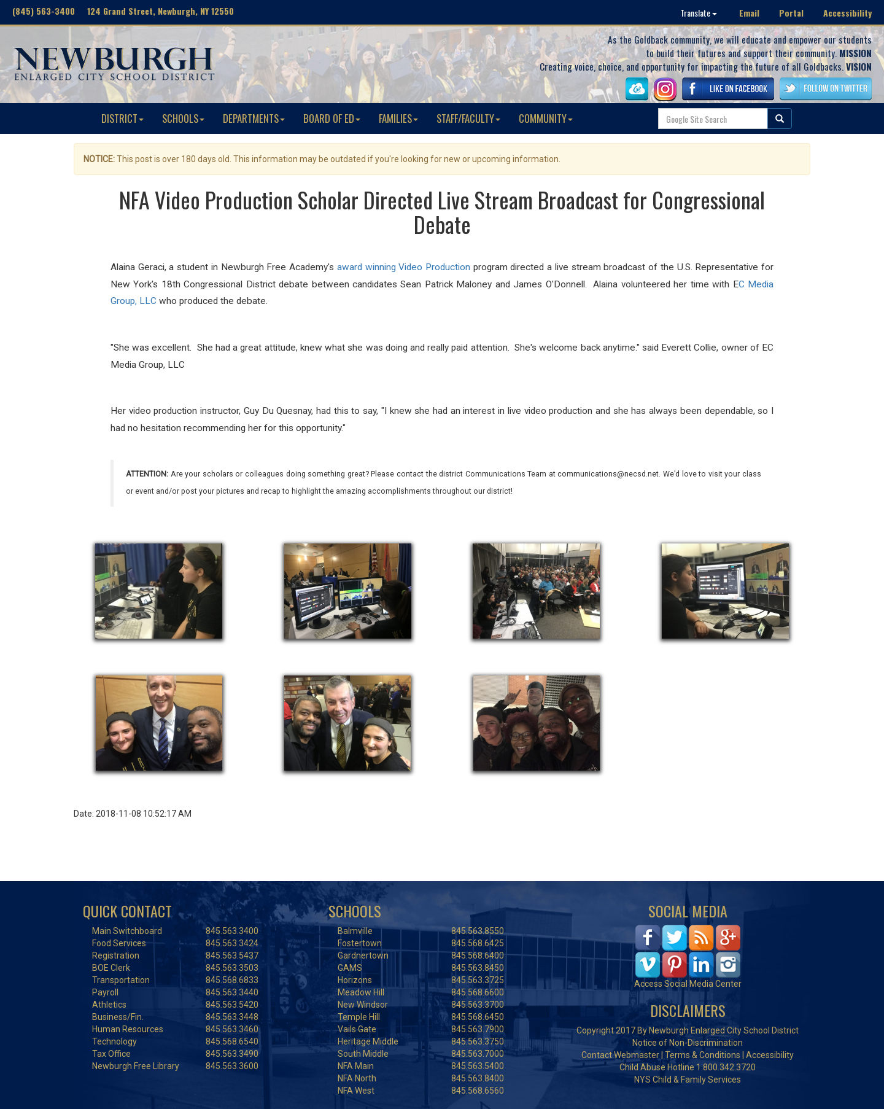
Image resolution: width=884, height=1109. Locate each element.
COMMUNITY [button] (546, 118)
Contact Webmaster (620, 1055)
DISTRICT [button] (122, 118)
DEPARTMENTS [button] (254, 118)
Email (749, 12)
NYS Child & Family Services (687, 1079)
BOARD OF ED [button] (331, 118)
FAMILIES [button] (398, 118)
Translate (698, 12)
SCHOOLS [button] (183, 118)
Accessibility (847, 12)
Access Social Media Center (688, 984)
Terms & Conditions (702, 1055)
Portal (791, 12)
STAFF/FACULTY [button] (468, 118)
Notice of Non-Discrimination (687, 1043)
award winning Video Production (403, 267)
